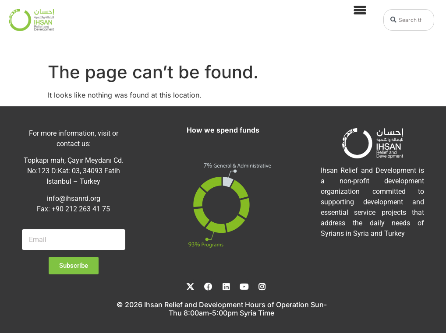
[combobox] (408, 20)
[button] (359, 10)
